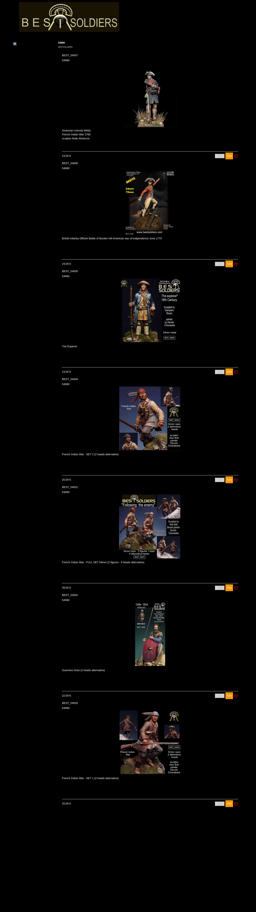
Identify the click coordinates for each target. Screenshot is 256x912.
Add (229, 155)
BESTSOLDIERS (65, 47)
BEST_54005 (70, 271)
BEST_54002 (70, 595)
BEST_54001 (70, 487)
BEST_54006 (70, 163)
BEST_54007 (70, 55)
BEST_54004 (70, 379)
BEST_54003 (70, 702)
